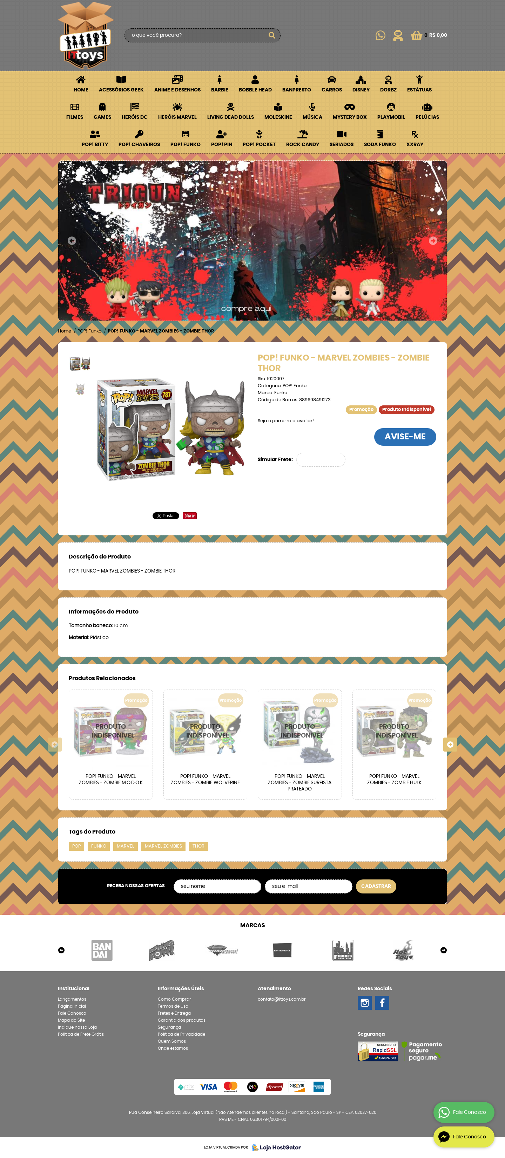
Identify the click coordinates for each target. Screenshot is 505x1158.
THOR (198, 846)
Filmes (74, 117)
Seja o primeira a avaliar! (286, 421)
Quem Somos (172, 1041)
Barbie (219, 90)
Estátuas (419, 90)
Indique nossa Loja (77, 1027)
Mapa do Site (71, 1020)
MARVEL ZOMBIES (163, 846)
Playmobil (391, 117)
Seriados (342, 144)
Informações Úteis (181, 988)
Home (81, 90)
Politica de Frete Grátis (81, 1034)
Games (102, 117)
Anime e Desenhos (177, 90)
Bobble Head (255, 90)
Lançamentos (72, 999)
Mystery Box (350, 117)
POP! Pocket (259, 144)
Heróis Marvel (177, 117)
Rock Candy (302, 144)
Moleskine (278, 117)
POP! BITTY (95, 144)
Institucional (73, 988)
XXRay (414, 144)
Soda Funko (380, 144)
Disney (361, 90)
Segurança (169, 1027)
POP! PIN (221, 144)
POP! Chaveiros (139, 144)
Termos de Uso (173, 1006)
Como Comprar (174, 999)
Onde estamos (173, 1048)
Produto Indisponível (111, 731)
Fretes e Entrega (174, 1013)
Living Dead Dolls (230, 117)
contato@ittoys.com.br (282, 999)
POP (76, 846)
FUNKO (98, 846)
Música (312, 117)
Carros (332, 90)
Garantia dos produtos (182, 1020)
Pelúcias (427, 117)
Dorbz (388, 90)
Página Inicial (72, 1006)
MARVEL (125, 846)
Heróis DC (135, 117)
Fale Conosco (72, 1013)
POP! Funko (185, 144)
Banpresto (296, 90)
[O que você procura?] (272, 35)
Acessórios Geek (121, 90)
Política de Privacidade (181, 1034)
